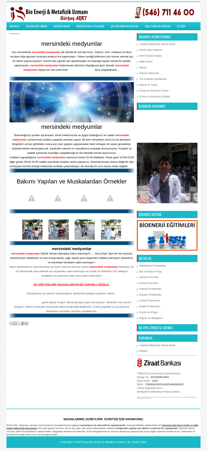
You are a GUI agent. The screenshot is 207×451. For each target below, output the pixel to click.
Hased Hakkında (149, 73)
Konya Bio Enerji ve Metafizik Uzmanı (104, 442)
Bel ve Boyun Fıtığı (150, 271)
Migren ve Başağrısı (151, 318)
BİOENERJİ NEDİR (62, 26)
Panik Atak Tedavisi (150, 49)
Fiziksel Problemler (150, 288)
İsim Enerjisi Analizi (150, 55)
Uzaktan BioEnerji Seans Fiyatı (157, 44)
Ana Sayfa (72, 339)
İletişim (143, 350)
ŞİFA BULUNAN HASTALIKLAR (124, 26)
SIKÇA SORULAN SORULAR (157, 26)
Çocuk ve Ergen (148, 312)
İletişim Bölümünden (81, 69)
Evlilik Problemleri (149, 306)
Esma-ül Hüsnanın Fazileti (154, 96)
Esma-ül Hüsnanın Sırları (154, 90)
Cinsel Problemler (149, 300)
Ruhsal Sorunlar (148, 282)
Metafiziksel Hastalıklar (152, 265)
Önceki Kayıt (125, 339)
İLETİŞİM (181, 26)
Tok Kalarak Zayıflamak (153, 78)
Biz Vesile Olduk (137, 442)
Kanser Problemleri (150, 294)
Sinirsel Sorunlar (148, 277)
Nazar (142, 67)
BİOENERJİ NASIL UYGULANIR (90, 26)
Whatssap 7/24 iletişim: (26, 302)
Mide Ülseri (145, 61)
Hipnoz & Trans (148, 84)
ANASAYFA (14, 26)
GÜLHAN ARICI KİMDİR (36, 26)
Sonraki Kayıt (18, 339)
